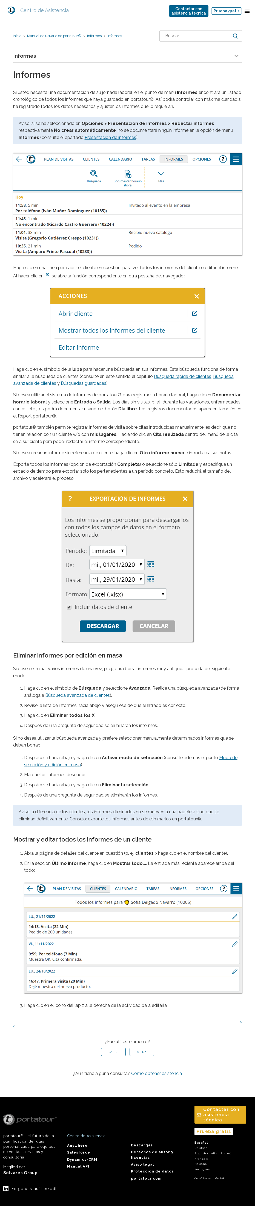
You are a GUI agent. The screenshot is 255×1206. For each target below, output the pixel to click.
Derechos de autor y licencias (152, 1154)
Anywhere (77, 1145)
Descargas (142, 1145)
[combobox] (201, 35)
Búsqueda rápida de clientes (182, 376)
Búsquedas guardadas (83, 383)
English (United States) (212, 1153)
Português (202, 1169)
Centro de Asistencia (43, 10)
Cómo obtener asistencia (156, 1073)
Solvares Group (20, 1172)
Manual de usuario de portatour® (54, 36)
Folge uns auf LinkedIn (35, 1188)
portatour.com (146, 1178)
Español (201, 1142)
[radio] (113, 1052)
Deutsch (201, 1147)
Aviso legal (142, 1164)
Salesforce (78, 1152)
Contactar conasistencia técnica (188, 11)
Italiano (200, 1163)
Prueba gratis (226, 11)
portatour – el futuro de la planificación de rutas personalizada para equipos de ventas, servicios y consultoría (30, 1136)
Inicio (17, 36)
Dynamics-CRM (82, 1159)
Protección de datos (152, 1171)
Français (201, 1158)
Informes (94, 36)
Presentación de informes (110, 137)
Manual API (78, 1166)
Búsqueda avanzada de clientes (77, 695)
